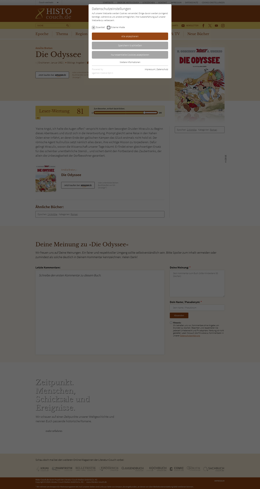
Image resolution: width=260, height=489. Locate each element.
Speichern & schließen (130, 45)
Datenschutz (162, 69)
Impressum (150, 69)
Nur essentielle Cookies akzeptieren (130, 54)
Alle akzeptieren (130, 36)
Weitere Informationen (130, 62)
